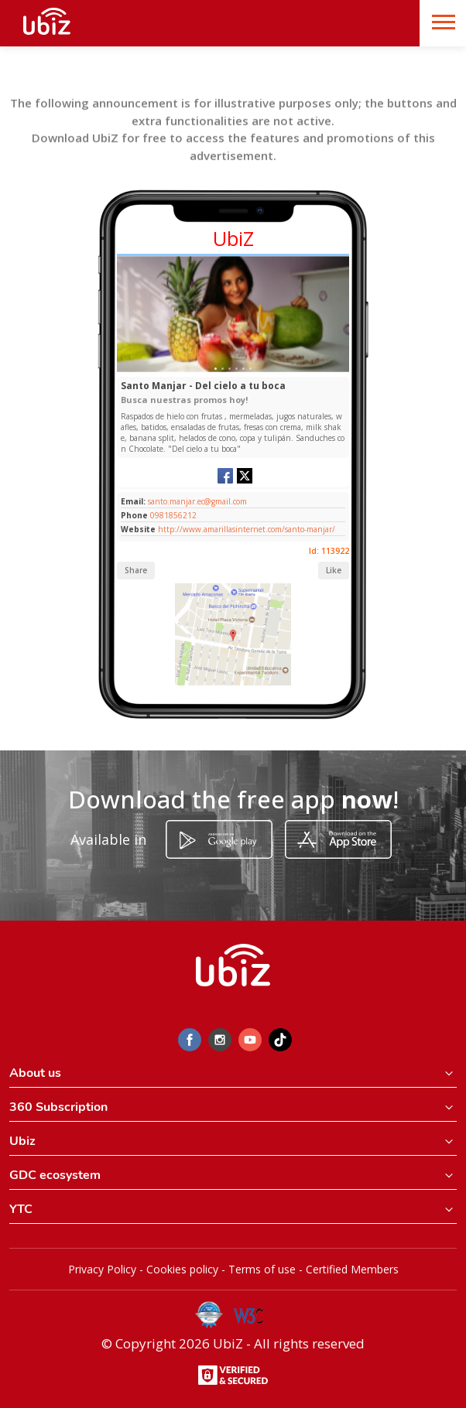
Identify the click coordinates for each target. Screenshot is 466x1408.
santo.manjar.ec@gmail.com (196, 501)
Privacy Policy (102, 1269)
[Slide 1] (215, 369)
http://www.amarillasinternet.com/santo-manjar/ (246, 529)
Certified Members (352, 1269)
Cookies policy (182, 1269)
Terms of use (262, 1269)
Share (136, 570)
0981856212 (173, 515)
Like (333, 570)
